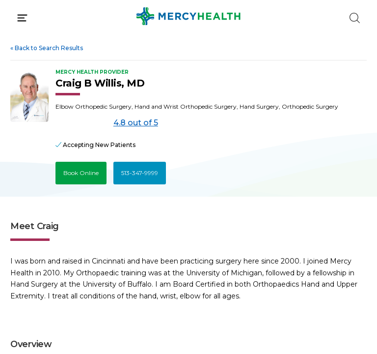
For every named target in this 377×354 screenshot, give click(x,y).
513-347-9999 (139, 173)
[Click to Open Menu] (22, 18)
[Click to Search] (354, 18)
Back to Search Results (46, 48)
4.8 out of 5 (135, 122)
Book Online (81, 173)
